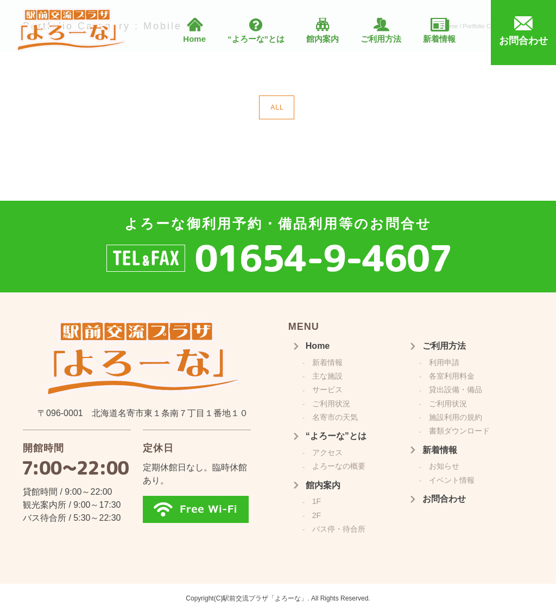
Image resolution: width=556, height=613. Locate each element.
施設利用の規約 (455, 417)
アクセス (327, 452)
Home (194, 38)
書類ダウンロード (459, 430)
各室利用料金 (452, 376)
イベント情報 (452, 480)
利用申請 (444, 362)
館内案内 (322, 38)
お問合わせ (444, 498)
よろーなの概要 (338, 466)
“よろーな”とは (256, 38)
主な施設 (327, 376)
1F (316, 501)
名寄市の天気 (335, 417)
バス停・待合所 (338, 529)
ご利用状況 (331, 403)
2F (316, 515)
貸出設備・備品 (455, 389)
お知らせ (444, 466)
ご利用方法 (381, 38)
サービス (327, 389)
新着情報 (439, 38)
